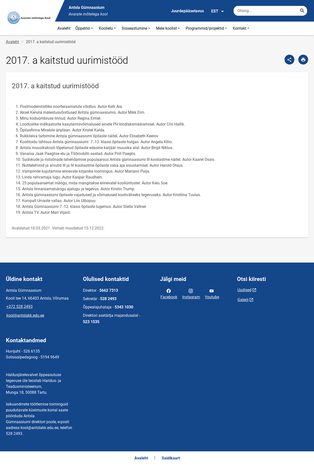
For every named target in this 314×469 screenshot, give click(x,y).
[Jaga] (289, 59)
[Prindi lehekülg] (303, 59)
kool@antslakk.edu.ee (25, 315)
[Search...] (302, 11)
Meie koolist (168, 28)
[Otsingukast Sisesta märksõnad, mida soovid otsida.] (270, 11)
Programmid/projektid (207, 28)
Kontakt (241, 28)
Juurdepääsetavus (187, 11)
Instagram (191, 293)
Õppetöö (84, 28)
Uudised (244, 290)
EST (217, 11)
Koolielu (108, 28)
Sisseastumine (136, 28)
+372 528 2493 (19, 306)
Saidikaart (171, 458)
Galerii (243, 299)
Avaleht (63, 28)
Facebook (168, 293)
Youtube (212, 293)
